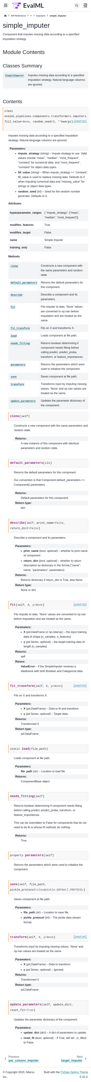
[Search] (77, 6)
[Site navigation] (5, 5)
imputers (40, 15)
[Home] (5, 16)
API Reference (18, 15)
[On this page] (85, 5)
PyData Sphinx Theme (74, 1072)
